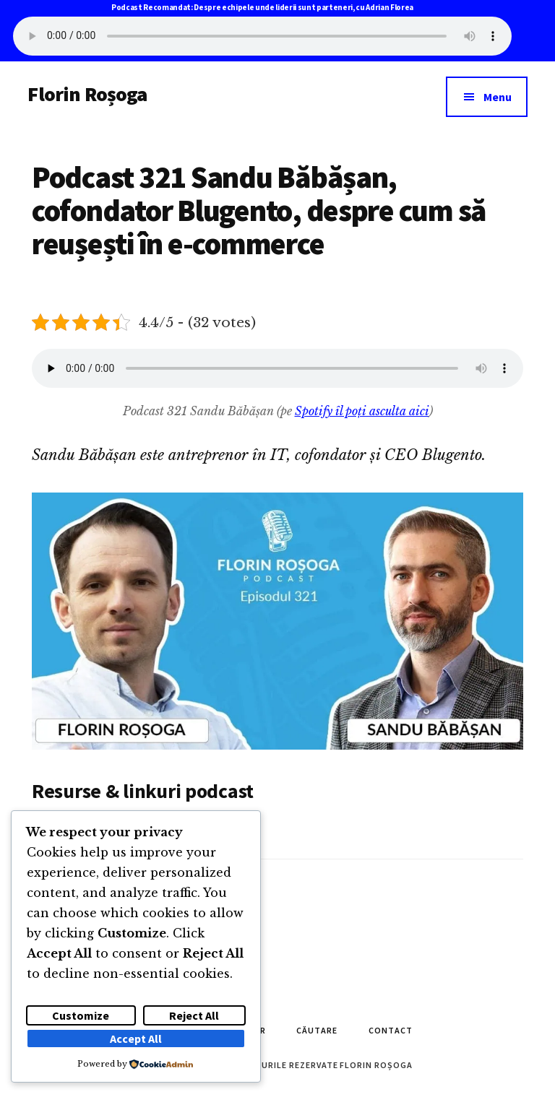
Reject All (194, 1015)
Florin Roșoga (87, 94)
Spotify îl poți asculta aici (362, 411)
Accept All (136, 1038)
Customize (80, 1015)
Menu (497, 97)
